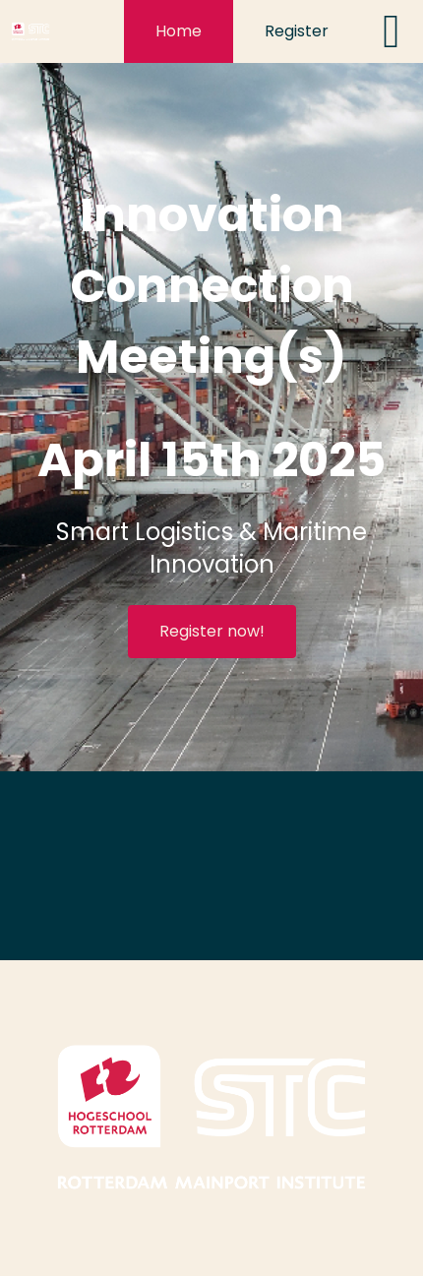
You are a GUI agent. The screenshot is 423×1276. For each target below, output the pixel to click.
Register (297, 31)
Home (178, 31)
